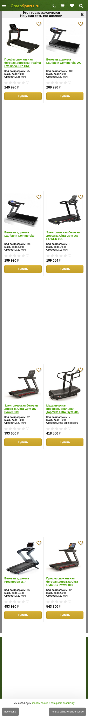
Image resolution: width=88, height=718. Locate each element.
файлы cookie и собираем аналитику (53, 703)
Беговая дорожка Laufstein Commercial (19, 234)
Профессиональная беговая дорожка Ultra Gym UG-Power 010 (62, 582)
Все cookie (10, 711)
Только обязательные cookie (67, 711)
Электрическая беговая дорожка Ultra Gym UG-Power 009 (21, 409)
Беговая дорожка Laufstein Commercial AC (63, 61)
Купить (23, 96)
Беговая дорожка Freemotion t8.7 (16, 580)
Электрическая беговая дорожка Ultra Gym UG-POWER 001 (63, 236)
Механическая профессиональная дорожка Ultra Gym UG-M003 (62, 409)
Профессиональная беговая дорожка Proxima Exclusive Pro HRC (22, 63)
